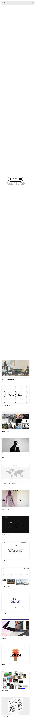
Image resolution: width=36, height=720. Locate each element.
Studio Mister (5, 431)
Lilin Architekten (6, 587)
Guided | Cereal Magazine (9, 483)
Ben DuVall (5, 690)
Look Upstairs (5, 613)
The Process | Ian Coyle (8, 379)
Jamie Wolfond (6, 405)
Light (16, 179)
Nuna (3, 664)
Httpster (5, 3)
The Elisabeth (5, 535)
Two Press (4, 561)
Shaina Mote (5, 509)
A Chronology (6, 716)
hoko (3, 457)
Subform (4, 639)
